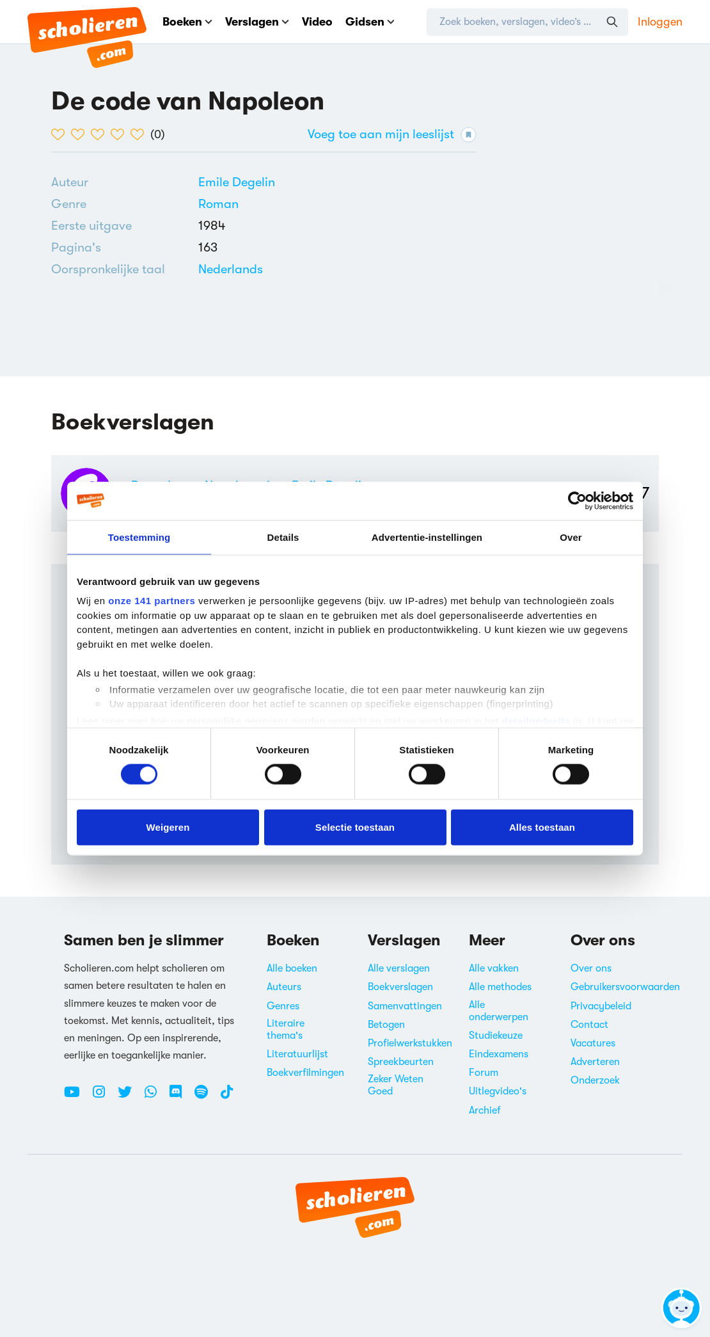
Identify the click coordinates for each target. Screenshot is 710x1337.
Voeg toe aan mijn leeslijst (392, 135)
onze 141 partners (151, 600)
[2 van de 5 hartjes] (81, 134)
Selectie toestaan (355, 826)
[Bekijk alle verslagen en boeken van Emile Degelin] (236, 182)
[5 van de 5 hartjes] (140, 134)
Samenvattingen (405, 1006)
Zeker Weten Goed (395, 1085)
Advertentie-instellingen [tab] (427, 536)
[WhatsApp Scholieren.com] (155, 1097)
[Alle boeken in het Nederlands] (230, 269)
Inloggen (660, 21)
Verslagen (257, 21)
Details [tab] (283, 536)
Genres (283, 1006)
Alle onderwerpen (498, 1011)
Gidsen (370, 21)
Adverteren (595, 1062)
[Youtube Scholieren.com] (77, 1097)
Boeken (187, 21)
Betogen (386, 1024)
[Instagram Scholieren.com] (103, 1097)
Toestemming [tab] (139, 536)
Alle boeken (292, 968)
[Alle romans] (218, 204)
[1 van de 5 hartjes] (61, 134)
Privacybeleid (601, 1006)
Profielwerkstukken (410, 1043)
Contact (589, 1024)
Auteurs (284, 987)
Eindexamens (498, 1054)
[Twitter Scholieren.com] (129, 1097)
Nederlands (230, 269)
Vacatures (593, 1043)
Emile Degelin (236, 182)
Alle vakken (494, 968)
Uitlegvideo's (497, 1091)
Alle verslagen (399, 968)
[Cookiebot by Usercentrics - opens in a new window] (577, 500)
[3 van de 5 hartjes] (101, 134)
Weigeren (167, 826)
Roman (218, 203)
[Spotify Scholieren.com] (205, 1097)
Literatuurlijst (297, 1054)
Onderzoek (595, 1080)
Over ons (591, 968)
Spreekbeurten (401, 1062)
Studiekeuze (496, 1035)
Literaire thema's (285, 1029)
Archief (485, 1110)
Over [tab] (571, 536)
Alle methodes (500, 987)
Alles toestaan (542, 826)
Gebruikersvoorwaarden (625, 987)
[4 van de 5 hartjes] (120, 134)
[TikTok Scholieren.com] (227, 1097)
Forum (483, 1072)
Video (317, 21)
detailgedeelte (536, 720)
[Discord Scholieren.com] (180, 1097)
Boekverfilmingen (305, 1072)
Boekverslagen (400, 987)
